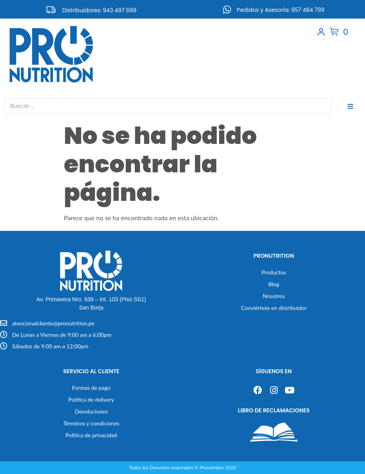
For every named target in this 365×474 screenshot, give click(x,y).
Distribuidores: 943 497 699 (99, 10)
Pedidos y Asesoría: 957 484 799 (281, 10)
